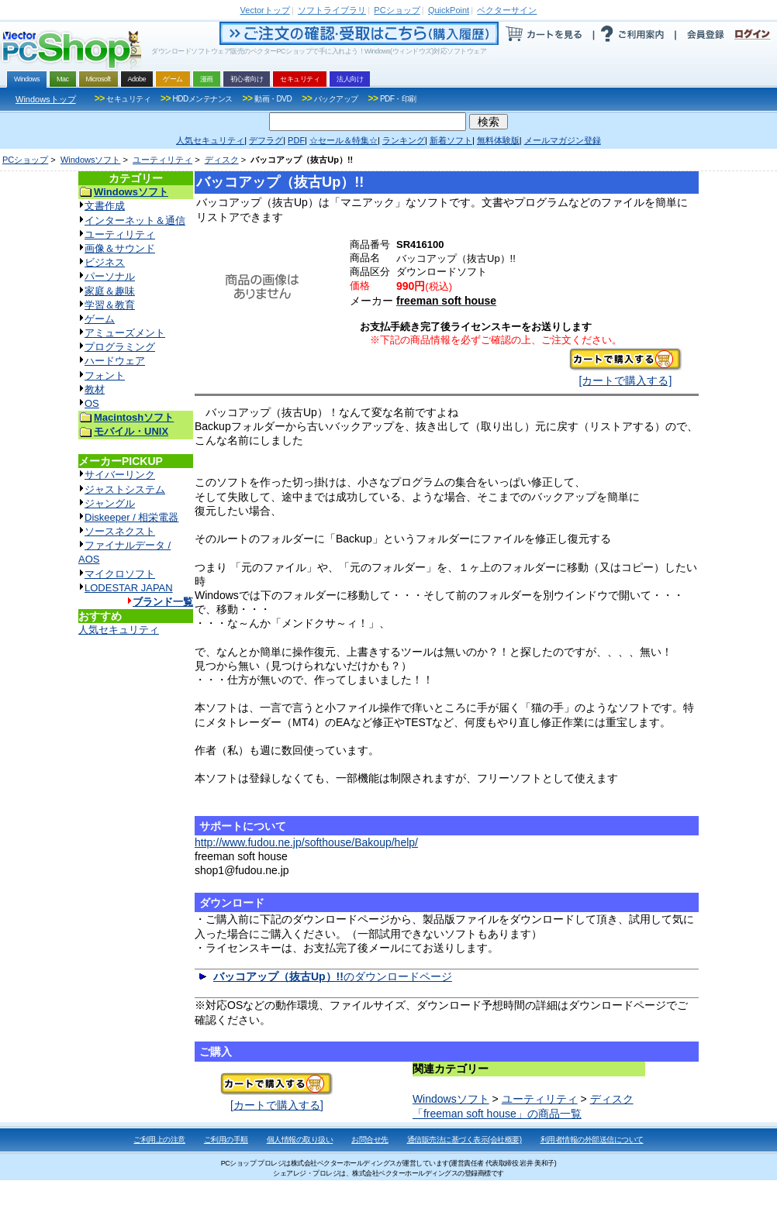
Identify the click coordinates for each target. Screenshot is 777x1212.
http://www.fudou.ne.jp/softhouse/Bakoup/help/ (306, 842)
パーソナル (110, 276)
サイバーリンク (120, 474)
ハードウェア (115, 361)
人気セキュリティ (118, 629)
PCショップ (25, 159)
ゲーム (100, 319)
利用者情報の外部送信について (592, 1139)
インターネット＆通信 (135, 220)
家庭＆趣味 (110, 291)
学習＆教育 (110, 305)
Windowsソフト (90, 159)
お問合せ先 (369, 1139)
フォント (105, 375)
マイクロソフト (120, 574)
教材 (95, 389)
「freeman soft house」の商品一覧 (497, 1113)
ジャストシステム (125, 489)
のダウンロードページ (332, 976)
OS (92, 403)
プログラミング (120, 347)
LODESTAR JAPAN (129, 588)
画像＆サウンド (120, 248)
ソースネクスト (120, 531)
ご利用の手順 (226, 1139)
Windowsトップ (46, 99)
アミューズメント (125, 333)
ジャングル (110, 503)
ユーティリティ (162, 159)
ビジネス (105, 262)
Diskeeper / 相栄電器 (131, 517)
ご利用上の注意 (159, 1139)
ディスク (222, 159)
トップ (265, 10)
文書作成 (105, 206)
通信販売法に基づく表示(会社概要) (464, 1139)
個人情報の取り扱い (300, 1139)
